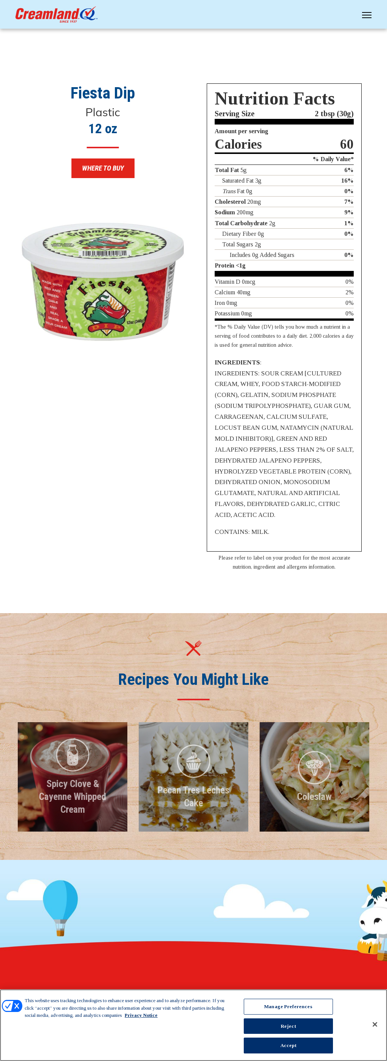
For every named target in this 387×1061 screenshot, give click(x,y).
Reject (288, 1026)
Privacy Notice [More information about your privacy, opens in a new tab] (141, 1015)
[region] (193, 1025)
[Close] (375, 1024)
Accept (288, 1045)
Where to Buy (103, 168)
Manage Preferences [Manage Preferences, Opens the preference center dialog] (288, 1006)
